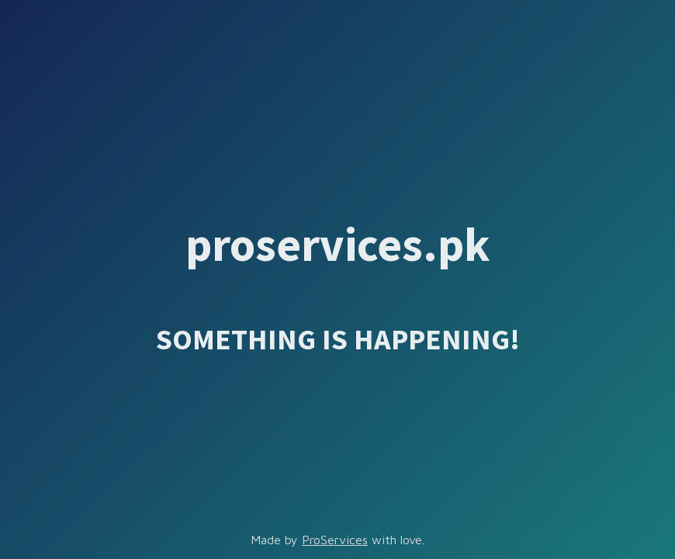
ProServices (335, 540)
